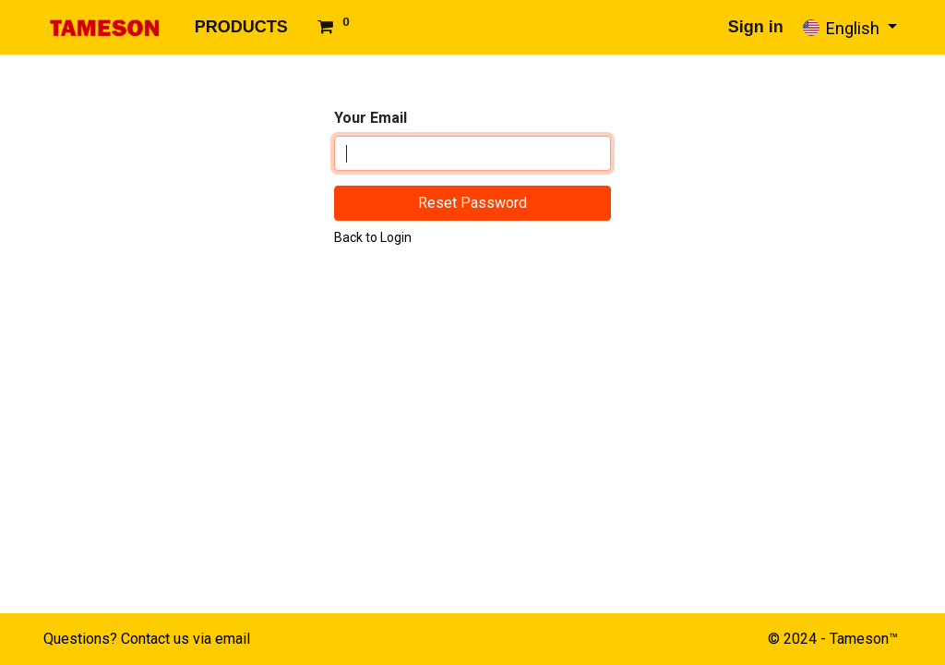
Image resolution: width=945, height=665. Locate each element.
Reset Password (472, 203)
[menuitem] (241, 27)
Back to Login (373, 237)
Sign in (756, 27)
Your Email (370, 118)
